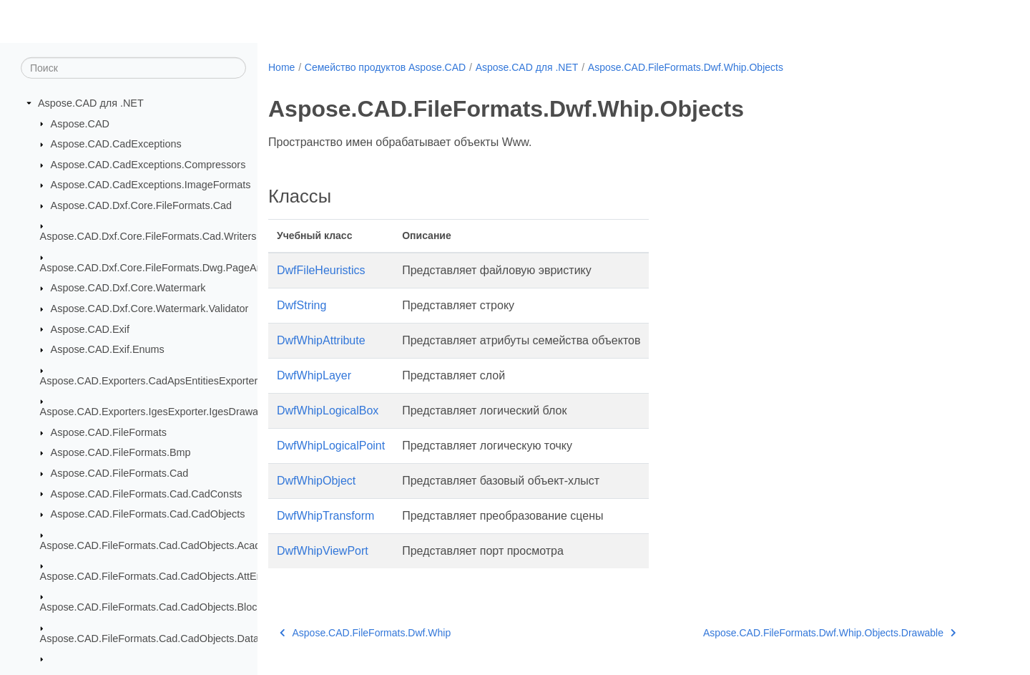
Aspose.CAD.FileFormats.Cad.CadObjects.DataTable (162, 638)
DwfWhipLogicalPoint (331, 446)
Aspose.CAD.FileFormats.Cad (120, 473)
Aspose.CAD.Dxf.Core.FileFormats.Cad (141, 205)
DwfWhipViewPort (322, 551)
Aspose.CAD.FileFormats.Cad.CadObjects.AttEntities (162, 576)
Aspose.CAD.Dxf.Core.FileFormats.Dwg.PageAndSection (171, 267)
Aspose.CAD (80, 123)
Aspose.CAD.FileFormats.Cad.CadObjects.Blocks (154, 607)
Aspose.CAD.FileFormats (109, 432)
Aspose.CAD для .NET (91, 103)
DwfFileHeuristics (321, 270)
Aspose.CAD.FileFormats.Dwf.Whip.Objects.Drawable (829, 632)
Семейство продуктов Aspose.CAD (385, 67)
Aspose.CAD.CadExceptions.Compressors (148, 164)
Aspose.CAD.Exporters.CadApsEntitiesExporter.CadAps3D (175, 381)
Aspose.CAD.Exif (90, 328)
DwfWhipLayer (314, 375)
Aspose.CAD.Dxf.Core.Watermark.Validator (150, 308)
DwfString (301, 305)
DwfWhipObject (316, 481)
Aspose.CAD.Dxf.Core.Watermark (128, 287)
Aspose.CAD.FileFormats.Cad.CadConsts (146, 493)
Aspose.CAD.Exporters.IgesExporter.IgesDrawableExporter (175, 411)
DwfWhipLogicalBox (327, 410)
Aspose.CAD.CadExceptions (116, 144)
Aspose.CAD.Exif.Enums (108, 349)
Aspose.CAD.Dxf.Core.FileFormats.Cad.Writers (148, 236)
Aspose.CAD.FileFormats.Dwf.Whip (365, 632)
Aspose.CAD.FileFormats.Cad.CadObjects (148, 514)
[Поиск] (133, 68)
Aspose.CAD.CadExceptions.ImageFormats (151, 184)
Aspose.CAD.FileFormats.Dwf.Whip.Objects (685, 67)
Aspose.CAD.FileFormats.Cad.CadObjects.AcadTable (162, 544)
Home (281, 67)
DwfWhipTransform (325, 516)
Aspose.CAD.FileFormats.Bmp (121, 452)
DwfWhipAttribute (321, 340)
